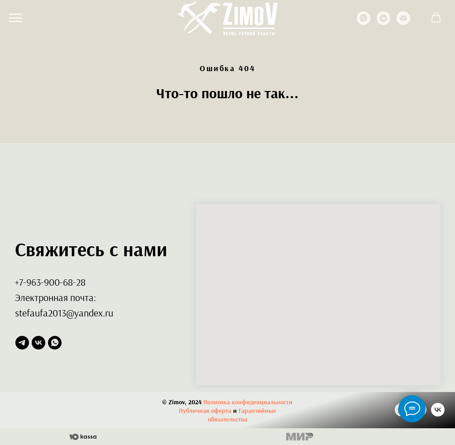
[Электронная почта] (403, 22)
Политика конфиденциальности (247, 402)
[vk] (38, 342)
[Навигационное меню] (15, 18)
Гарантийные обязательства (242, 415)
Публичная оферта (205, 410)
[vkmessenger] (383, 22)
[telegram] (22, 342)
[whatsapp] (363, 22)
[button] (436, 17)
